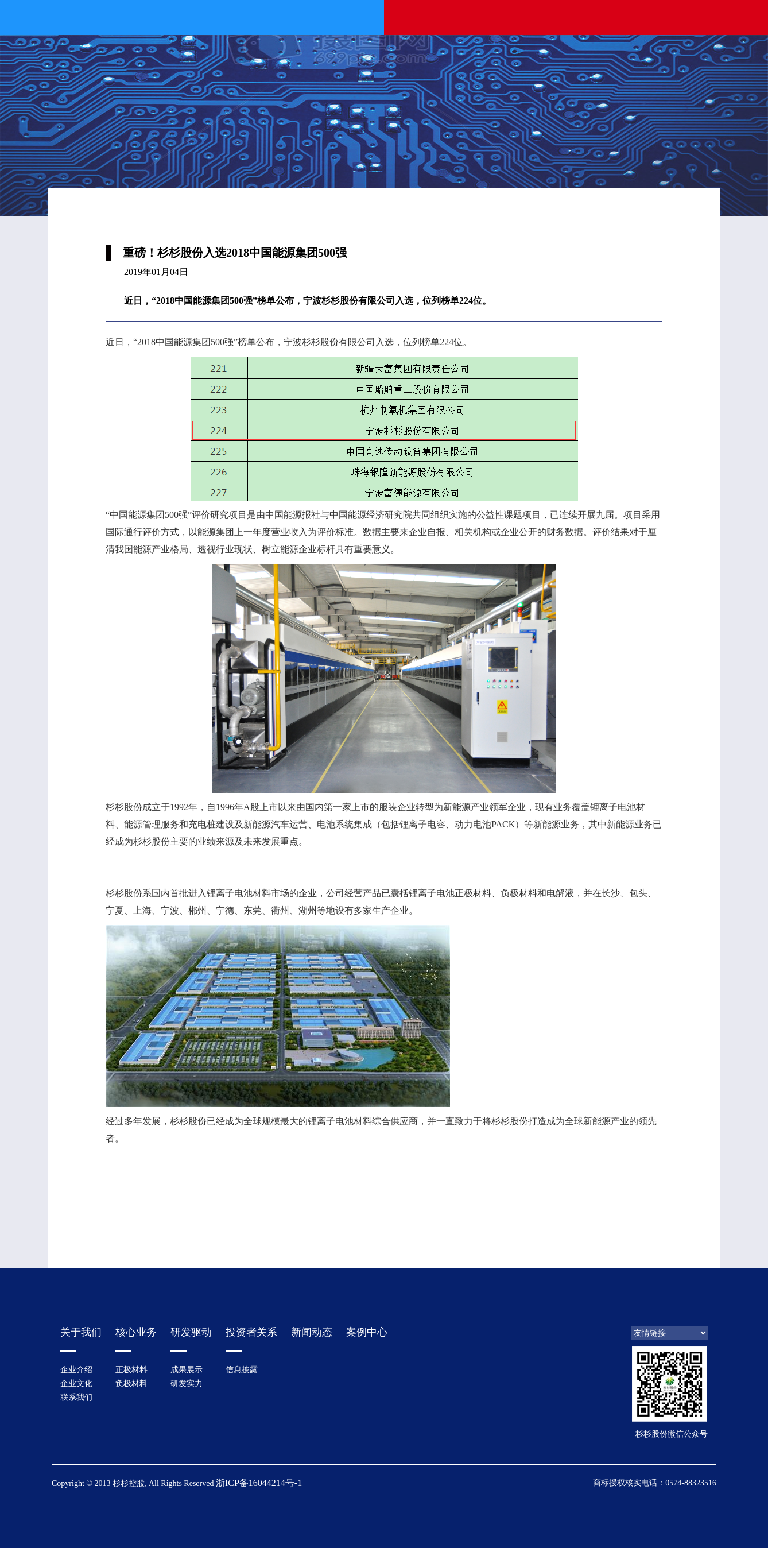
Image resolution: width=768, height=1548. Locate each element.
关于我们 (81, 1332)
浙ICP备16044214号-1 (259, 1483)
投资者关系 (251, 1332)
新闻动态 (311, 1332)
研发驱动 (191, 1332)
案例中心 (366, 1332)
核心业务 (136, 1332)
